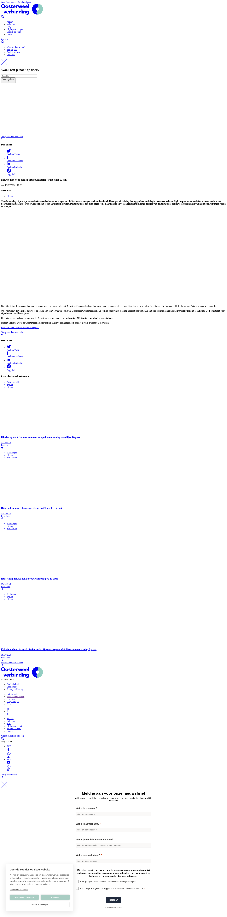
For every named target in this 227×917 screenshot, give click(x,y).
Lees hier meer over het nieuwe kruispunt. (20, 327)
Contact (10, 34)
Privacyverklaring (15, 689)
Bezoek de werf (14, 32)
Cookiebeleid (13, 684)
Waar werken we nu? (16, 47)
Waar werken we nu (15, 696)
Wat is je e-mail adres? (88, 855)
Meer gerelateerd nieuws (113, 664)
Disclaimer (11, 687)
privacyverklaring (97, 888)
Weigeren (55, 897)
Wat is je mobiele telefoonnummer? (94, 839)
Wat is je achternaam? (87, 824)
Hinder (10, 196)
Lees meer (113, 446)
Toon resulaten (8, 80)
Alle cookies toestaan (24, 897)
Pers (9, 704)
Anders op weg (13, 52)
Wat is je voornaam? (86, 808)
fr (7, 711)
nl (7, 714)
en (8, 709)
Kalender (11, 24)
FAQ (9, 27)
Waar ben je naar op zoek (113, 737)
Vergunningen (13, 701)
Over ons (11, 54)
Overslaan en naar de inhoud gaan (16, 2)
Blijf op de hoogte (15, 29)
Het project (12, 49)
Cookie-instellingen (39, 905)
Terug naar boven (113, 776)
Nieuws (10, 22)
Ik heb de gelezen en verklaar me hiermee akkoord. (111, 888)
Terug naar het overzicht (113, 138)
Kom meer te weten (19, 889)
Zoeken (113, 41)
